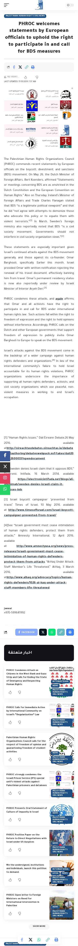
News (55, 686)
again (59, 299)
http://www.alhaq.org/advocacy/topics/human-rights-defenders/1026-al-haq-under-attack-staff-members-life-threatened (38, 583)
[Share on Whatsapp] (39, 939)
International (61, 682)
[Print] (33, 67)
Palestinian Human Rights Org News (25, 16)
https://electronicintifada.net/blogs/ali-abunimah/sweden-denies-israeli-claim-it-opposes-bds (39, 484)
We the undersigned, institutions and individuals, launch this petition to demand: (26, 869)
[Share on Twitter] (20, 67)
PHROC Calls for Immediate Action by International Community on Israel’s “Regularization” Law (25, 711)
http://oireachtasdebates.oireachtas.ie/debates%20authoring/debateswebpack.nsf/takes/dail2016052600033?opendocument (39, 453)
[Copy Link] (26, 67)
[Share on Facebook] (14, 67)
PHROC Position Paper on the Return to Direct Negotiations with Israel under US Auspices (26, 838)
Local (55, 873)
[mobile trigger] (7, 5)
